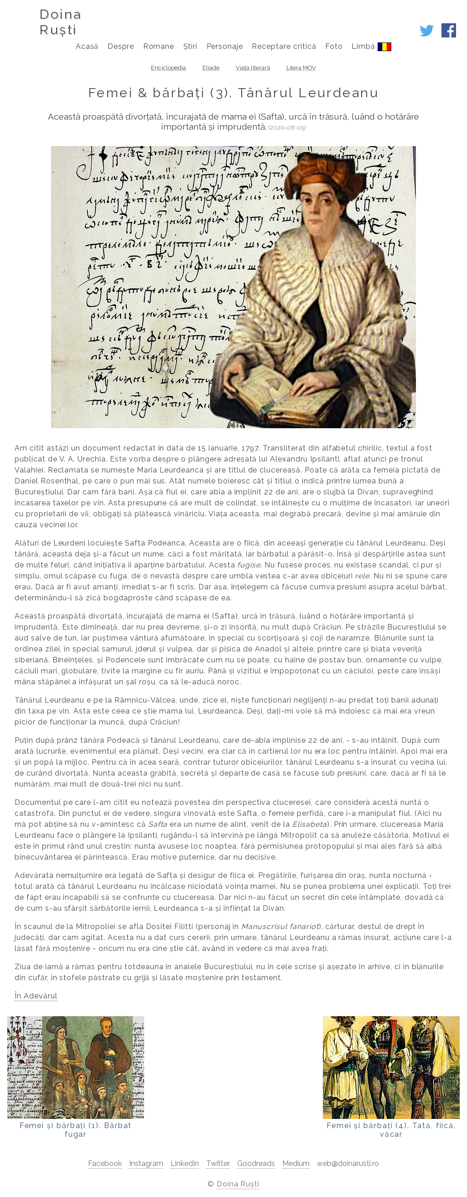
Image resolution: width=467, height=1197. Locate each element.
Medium (296, 1163)
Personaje (225, 46)
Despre (121, 46)
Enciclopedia (168, 67)
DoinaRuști (60, 21)
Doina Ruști (238, 1184)
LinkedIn (185, 1163)
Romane (159, 46)
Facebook (105, 1163)
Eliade (210, 67)
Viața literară (253, 67)
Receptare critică (284, 46)
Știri (190, 46)
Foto (334, 46)
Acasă (87, 46)
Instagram (146, 1163)
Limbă (371, 46)
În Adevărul (36, 996)
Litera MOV (301, 67)
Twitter (218, 1163)
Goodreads (256, 1163)
